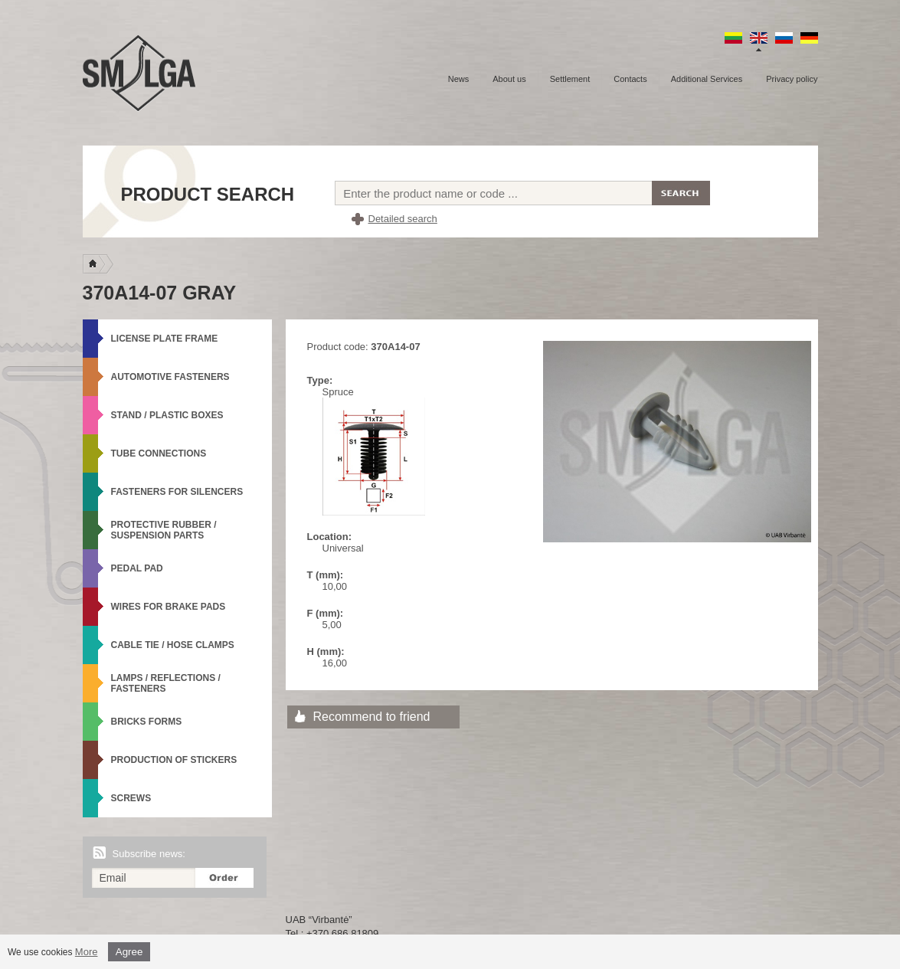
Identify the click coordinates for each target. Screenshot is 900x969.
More (86, 952)
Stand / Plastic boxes (167, 415)
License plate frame (164, 338)
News (459, 78)
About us (509, 78)
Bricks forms (146, 721)
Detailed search (402, 218)
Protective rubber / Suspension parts (164, 530)
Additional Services (707, 78)
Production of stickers (174, 760)
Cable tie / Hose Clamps (172, 645)
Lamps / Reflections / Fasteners (166, 683)
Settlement (570, 78)
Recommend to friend (371, 716)
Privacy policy (791, 78)
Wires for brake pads (168, 606)
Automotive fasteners (170, 377)
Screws (131, 798)
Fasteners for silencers (177, 491)
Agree (129, 952)
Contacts (630, 78)
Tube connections (159, 453)
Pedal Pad (137, 568)
